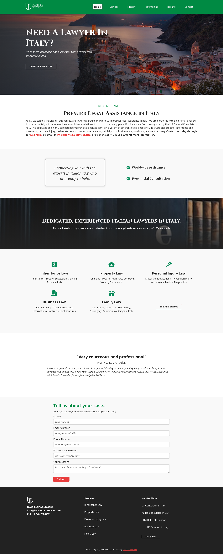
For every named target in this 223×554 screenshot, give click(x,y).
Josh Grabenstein (130, 549)
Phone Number (61, 439)
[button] (114, 6)
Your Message (61, 461)
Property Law (91, 512)
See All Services (169, 306)
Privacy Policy (150, 537)
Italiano (171, 6)
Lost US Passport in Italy (155, 527)
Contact (189, 6)
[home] (36, 7)
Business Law (91, 526)
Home (97, 6)
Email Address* (61, 427)
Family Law (90, 533)
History (131, 6)
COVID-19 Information (154, 520)
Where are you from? (65, 450)
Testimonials (151, 6)
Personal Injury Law (95, 519)
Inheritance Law (93, 504)
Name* (57, 416)
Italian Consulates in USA (155, 512)
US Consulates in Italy (154, 505)
